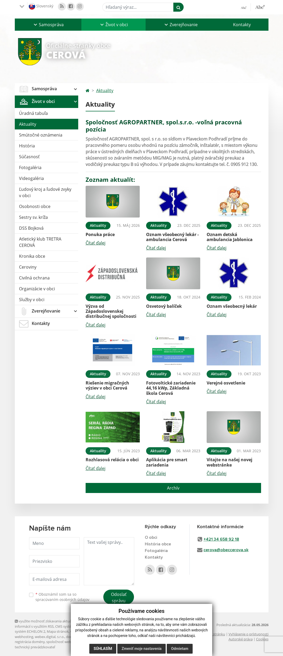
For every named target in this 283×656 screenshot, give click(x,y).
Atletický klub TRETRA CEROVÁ (40, 242)
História (27, 146)
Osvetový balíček (164, 306)
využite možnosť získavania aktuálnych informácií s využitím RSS (47, 623)
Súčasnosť (29, 157)
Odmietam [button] (179, 648)
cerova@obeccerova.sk (225, 550)
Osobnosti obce (34, 206)
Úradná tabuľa (33, 113)
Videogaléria (31, 178)
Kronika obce (32, 256)
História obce (158, 544)
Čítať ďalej (95, 243)
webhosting (24, 636)
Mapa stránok (58, 631)
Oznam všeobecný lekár (232, 306)
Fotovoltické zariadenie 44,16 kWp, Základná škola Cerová (171, 388)
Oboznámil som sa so (62, 597)
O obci (151, 537)
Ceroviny (27, 267)
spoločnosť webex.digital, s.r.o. (70, 641)
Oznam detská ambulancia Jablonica (230, 237)
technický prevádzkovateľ (35, 647)
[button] (48, 25)
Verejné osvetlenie (226, 383)
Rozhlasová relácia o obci (112, 460)
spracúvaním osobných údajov (62, 599)
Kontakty (242, 25)
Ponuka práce (100, 234)
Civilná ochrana (34, 278)
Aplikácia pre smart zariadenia (166, 462)
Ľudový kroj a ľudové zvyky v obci (45, 192)
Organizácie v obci (37, 289)
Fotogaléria (30, 167)
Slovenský (41, 6)
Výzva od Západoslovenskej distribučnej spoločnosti (111, 311)
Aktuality (27, 124)
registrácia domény (30, 641)
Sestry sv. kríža (33, 217)
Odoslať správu (119, 597)
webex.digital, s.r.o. (49, 636)
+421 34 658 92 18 (221, 539)
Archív (173, 488)
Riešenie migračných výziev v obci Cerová (107, 385)
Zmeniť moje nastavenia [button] (141, 648)
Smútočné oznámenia (40, 135)
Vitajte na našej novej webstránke (229, 462)
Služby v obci (31, 299)
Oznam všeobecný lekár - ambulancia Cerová (172, 237)
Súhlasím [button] (103, 648)
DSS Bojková (31, 228)
